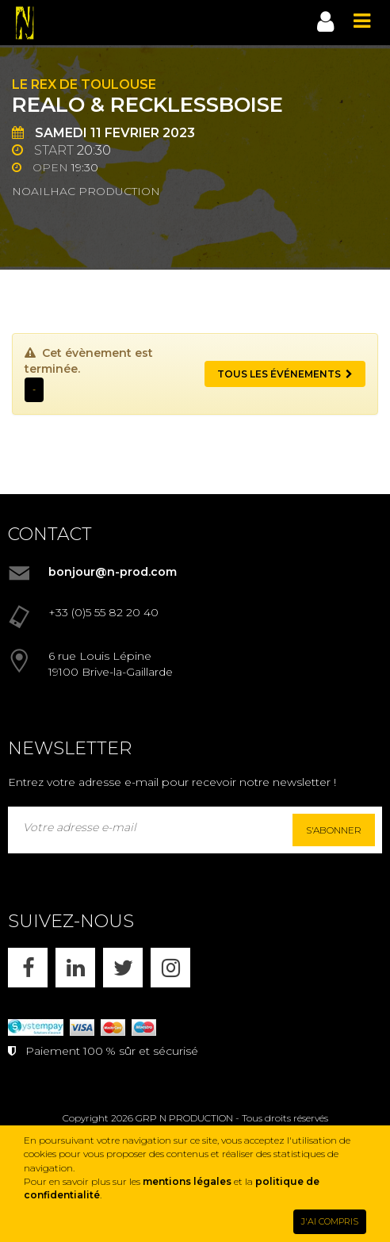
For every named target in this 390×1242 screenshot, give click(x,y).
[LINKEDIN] (75, 967)
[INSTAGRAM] (170, 967)
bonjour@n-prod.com (112, 572)
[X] (123, 967)
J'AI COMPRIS (329, 1221)
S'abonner (333, 830)
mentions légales (187, 1181)
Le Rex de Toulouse (84, 84)
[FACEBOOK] (28, 967)
